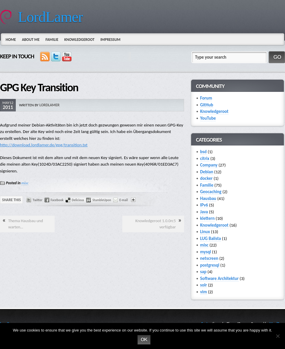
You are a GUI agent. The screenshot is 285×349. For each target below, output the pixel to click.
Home (11, 39)
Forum (206, 98)
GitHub (206, 105)
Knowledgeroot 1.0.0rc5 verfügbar (155, 224)
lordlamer (49, 105)
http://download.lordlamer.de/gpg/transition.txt (44, 145)
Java (204, 211)
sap (203, 271)
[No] (278, 336)
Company (209, 165)
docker (206, 178)
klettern (207, 218)
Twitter (37, 200)
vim (203, 291)
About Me (31, 39)
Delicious (78, 200)
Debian (206, 171)
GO (277, 57)
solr (203, 285)
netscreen (209, 258)
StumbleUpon (101, 200)
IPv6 (204, 205)
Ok (144, 339)
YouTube (208, 118)
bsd (203, 151)
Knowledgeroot (79, 39)
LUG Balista (210, 238)
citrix (204, 158)
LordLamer (50, 16)
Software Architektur (219, 278)
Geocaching (210, 191)
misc (24, 183)
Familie (51, 39)
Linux (205, 231)
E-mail (123, 200)
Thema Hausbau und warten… (25, 224)
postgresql (209, 265)
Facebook (57, 200)
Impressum (110, 39)
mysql (205, 251)
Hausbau (208, 198)
